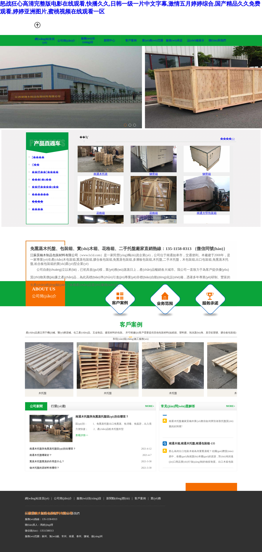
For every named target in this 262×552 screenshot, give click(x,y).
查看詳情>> (81, 435)
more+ (149, 406)
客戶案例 (131, 40)
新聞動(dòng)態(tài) (118, 498)
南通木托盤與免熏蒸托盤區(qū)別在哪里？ (53, 448)
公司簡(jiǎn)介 (66, 40)
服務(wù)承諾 (174, 40)
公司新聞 (36, 406)
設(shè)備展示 (195, 40)
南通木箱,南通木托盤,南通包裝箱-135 (192, 443)
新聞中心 (109, 40)
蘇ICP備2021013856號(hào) (68, 540)
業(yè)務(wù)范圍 (152, 40)
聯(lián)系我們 (217, 40)
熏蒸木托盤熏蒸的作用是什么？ (47, 461)
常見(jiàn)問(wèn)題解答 (178, 406)
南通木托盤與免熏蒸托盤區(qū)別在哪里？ (102, 416)
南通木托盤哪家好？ (41, 455)
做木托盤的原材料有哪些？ (44, 467)
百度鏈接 (90, 540)
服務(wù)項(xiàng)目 (89, 498)
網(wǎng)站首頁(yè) (37, 498)
